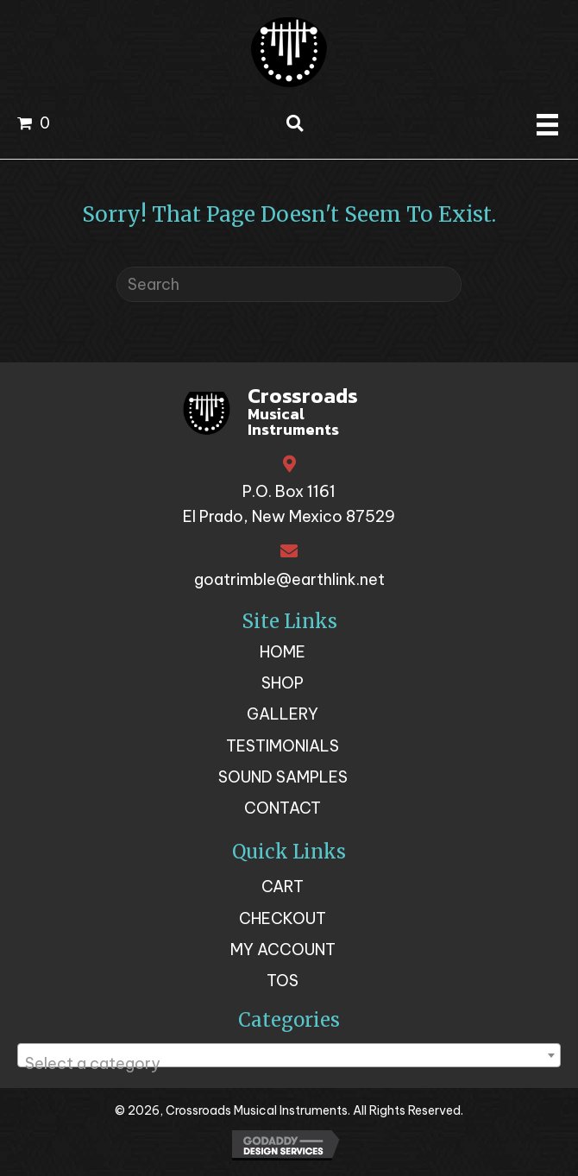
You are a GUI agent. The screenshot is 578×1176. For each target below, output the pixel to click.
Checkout (282, 918)
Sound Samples (283, 777)
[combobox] (289, 1055)
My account (283, 949)
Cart (282, 886)
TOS (282, 980)
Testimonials (282, 746)
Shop (282, 683)
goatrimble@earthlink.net (289, 579)
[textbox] (289, 1064)
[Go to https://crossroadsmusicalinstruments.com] (289, 414)
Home (282, 652)
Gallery (282, 714)
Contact (282, 808)
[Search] (289, 284)
